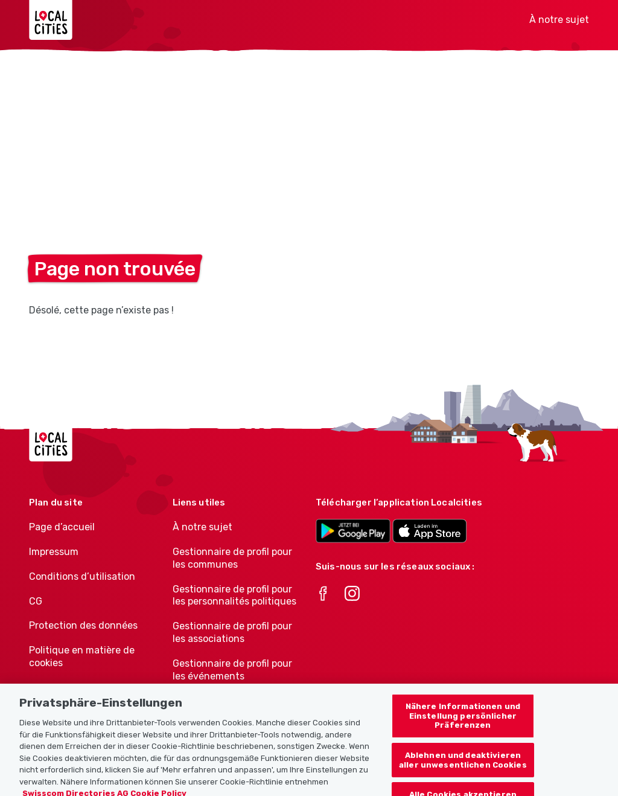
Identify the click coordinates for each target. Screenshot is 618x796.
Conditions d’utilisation (82, 576)
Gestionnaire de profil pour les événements (232, 670)
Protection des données (83, 625)
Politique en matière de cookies (82, 656)
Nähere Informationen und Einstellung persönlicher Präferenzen (463, 720)
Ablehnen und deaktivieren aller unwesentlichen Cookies (463, 764)
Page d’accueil (62, 527)
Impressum (53, 551)
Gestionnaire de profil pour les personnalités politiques (234, 595)
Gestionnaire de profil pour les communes (232, 558)
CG (35, 601)
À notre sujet (559, 19)
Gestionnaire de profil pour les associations (232, 632)
